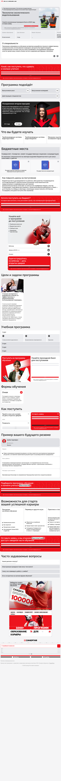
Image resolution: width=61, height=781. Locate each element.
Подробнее (51, 776)
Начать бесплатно (8, 5)
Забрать (30, 697)
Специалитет (22, 736)
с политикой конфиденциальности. (12, 31)
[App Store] (15, 769)
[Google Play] (45, 769)
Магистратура (32, 736)
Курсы (51, 736)
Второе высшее (42, 736)
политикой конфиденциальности (34, 90)
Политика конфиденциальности (7, 774)
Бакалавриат (12, 736)
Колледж (4, 736)
